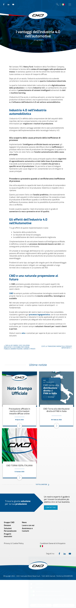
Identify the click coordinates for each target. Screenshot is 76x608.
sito (23, 333)
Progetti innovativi (8, 535)
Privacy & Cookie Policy (14, 543)
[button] (55, 484)
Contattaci (51, 507)
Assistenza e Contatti (27, 529)
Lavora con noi (28, 525)
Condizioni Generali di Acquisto (52, 543)
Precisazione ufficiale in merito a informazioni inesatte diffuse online (19, 411)
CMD (11, 293)
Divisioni (7, 525)
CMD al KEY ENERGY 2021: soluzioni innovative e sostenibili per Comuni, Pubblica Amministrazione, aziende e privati (19, 347)
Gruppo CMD (9, 522)
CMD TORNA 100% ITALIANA (19, 465)
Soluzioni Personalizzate (10, 529)
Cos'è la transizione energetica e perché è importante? (56, 347)
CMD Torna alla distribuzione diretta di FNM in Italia (56, 410)
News (24, 522)
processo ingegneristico (39, 314)
